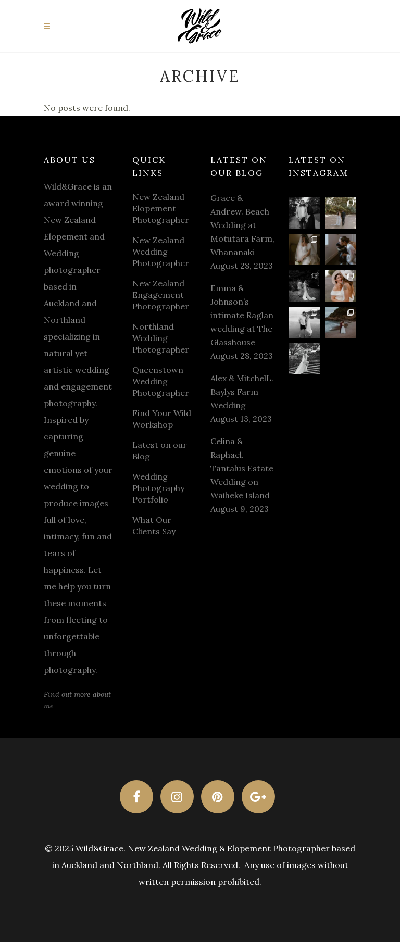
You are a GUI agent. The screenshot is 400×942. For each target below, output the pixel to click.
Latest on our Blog (159, 450)
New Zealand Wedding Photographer (160, 251)
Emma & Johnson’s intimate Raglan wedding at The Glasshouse (241, 315)
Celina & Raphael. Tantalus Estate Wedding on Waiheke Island (241, 468)
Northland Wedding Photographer (160, 338)
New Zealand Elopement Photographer (160, 208)
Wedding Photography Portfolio (158, 488)
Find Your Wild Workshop (161, 419)
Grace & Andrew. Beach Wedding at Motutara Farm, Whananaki (242, 225)
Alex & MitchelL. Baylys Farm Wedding (241, 391)
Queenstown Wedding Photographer (160, 381)
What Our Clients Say (154, 525)
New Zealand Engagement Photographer (160, 294)
